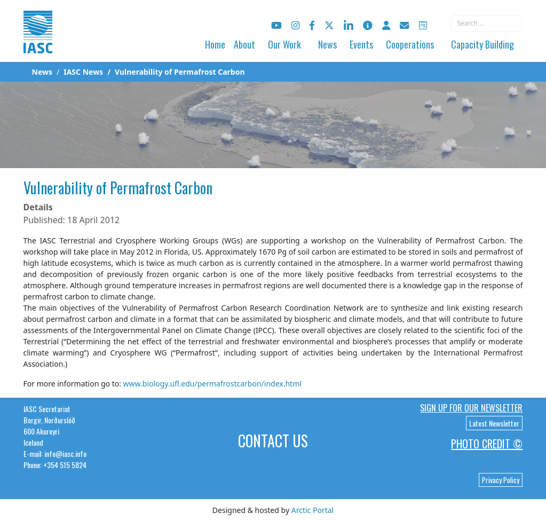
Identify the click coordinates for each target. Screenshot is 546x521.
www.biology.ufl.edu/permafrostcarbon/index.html (212, 383)
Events (361, 44)
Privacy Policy (500, 480)
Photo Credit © (487, 444)
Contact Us (273, 441)
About (244, 44)
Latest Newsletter (494, 423)
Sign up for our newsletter (471, 407)
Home (215, 44)
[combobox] (486, 23)
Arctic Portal (312, 510)
